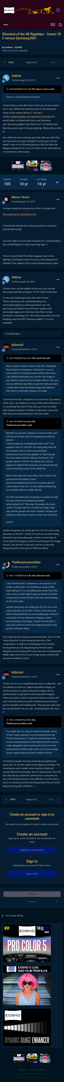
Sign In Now (32, 873)
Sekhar (16, 76)
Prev (11, 62)
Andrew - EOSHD (13, 47)
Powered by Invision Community (32, 1077)
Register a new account (32, 850)
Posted (23, 80)
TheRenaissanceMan (16, 425)
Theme (23, 1069)
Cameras (23, 50)
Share (32, 894)
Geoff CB (40, 358)
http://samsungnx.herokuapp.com (19, 214)
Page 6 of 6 (32, 62)
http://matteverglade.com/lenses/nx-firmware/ (28, 116)
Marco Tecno (42, 89)
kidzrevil (17, 345)
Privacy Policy (38, 1069)
